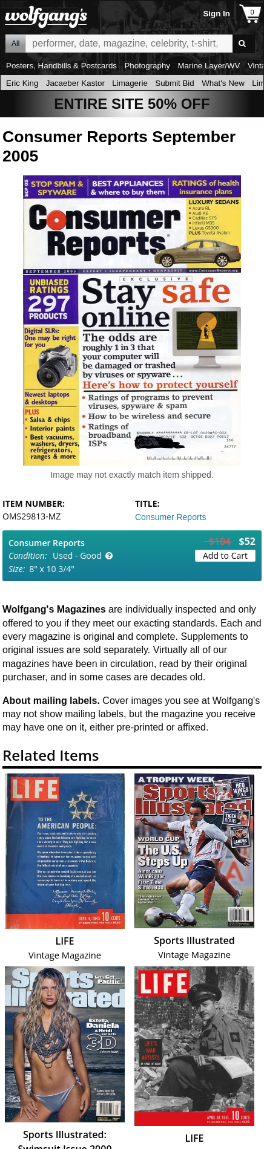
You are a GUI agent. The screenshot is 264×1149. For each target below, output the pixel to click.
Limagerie (130, 83)
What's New (223, 83)
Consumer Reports (170, 517)
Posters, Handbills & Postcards (61, 65)
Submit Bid (174, 83)
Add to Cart (225, 555)
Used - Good (77, 555)
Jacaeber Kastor (75, 83)
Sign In (216, 13)
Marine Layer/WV (208, 65)
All (15, 43)
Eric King (22, 83)
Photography (147, 65)
